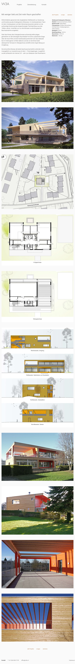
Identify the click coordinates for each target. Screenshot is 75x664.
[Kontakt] (4, 660)
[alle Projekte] (55, 14)
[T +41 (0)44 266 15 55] (13, 660)
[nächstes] (69, 14)
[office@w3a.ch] (25, 660)
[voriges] (63, 14)
